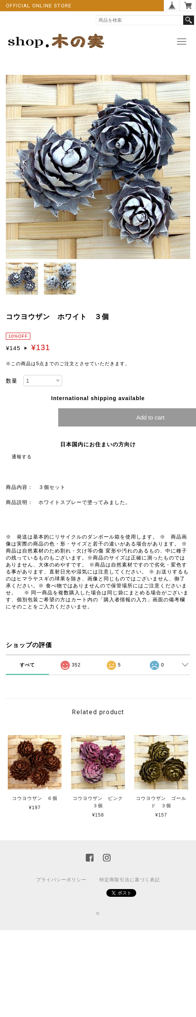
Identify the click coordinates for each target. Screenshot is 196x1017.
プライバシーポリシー (61, 879)
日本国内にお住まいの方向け (98, 444)
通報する (22, 456)
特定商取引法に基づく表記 (129, 879)
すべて (27, 665)
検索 (188, 20)
